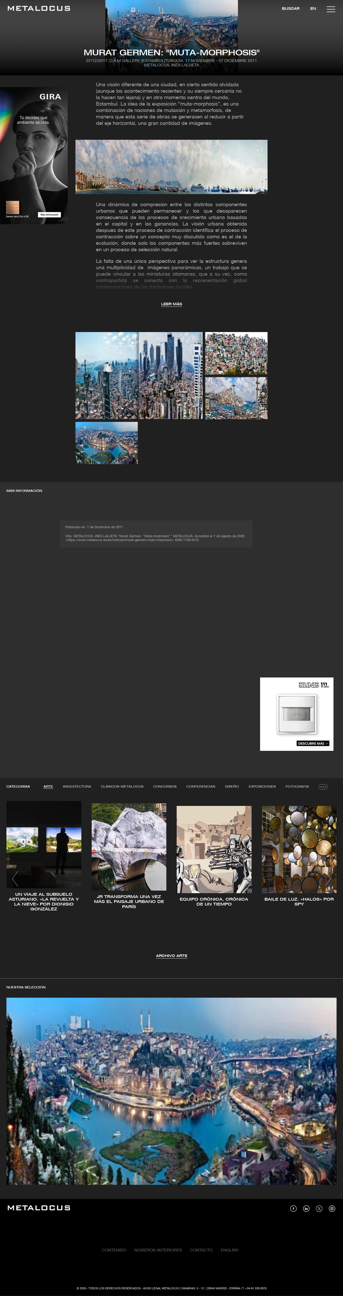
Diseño (232, 786)
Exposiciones (262, 786)
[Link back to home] (39, 9)
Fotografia (297, 786)
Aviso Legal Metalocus (161, 1288)
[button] (15, 878)
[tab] (48, 786)
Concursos (165, 786)
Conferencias (200, 786)
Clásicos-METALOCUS (122, 786)
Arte (48, 786)
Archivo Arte (171, 956)
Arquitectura (77, 786)
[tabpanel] (171, 879)
